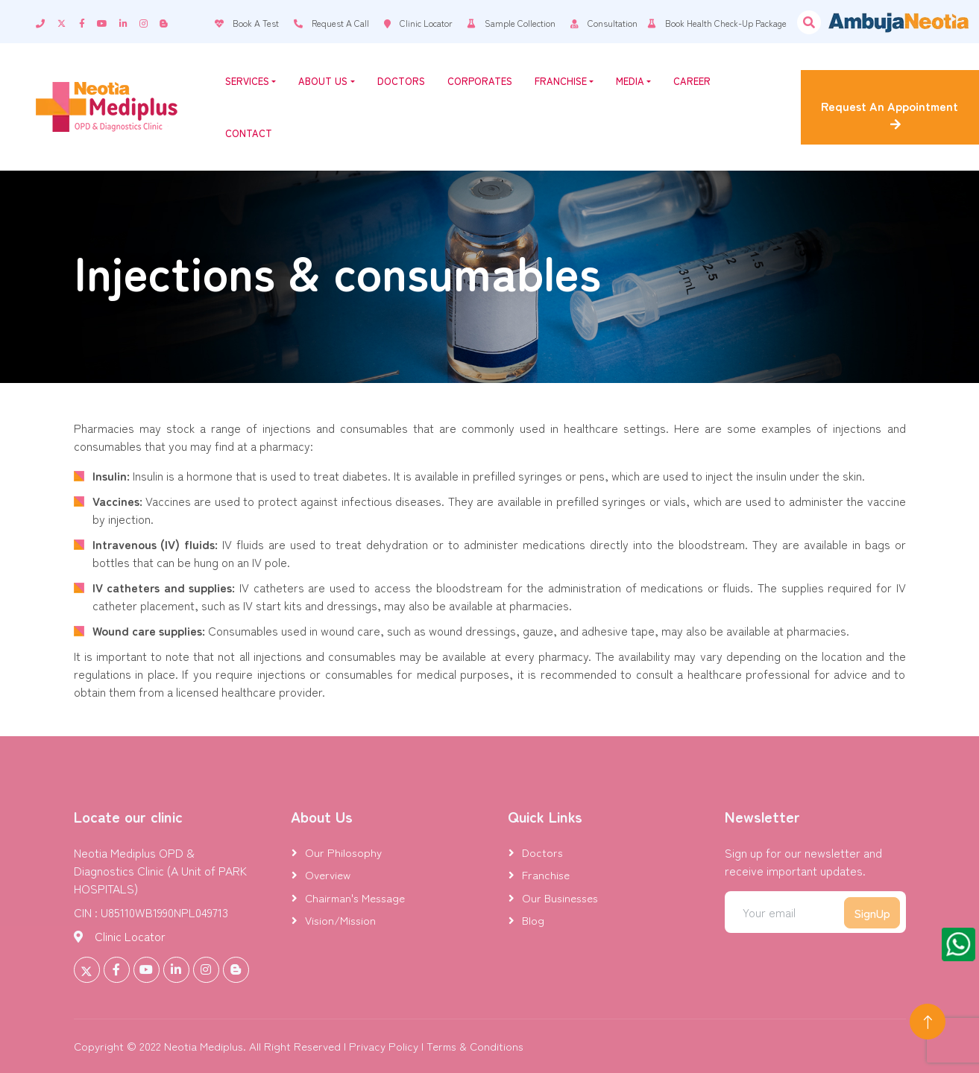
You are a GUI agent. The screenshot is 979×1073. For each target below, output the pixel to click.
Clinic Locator (130, 936)
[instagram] (149, 22)
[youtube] (108, 22)
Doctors (401, 81)
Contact (248, 133)
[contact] (46, 22)
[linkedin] (129, 22)
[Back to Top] (927, 1021)
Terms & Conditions (474, 1046)
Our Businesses (560, 897)
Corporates (479, 81)
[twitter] (68, 22)
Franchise (564, 81)
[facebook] (88, 22)
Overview (327, 874)
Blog (533, 920)
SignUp (872, 913)
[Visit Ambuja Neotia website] (898, 22)
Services (250, 81)
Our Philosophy (343, 852)
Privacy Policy (383, 1046)
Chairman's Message (355, 897)
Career (692, 81)
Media (633, 81)
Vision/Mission (340, 920)
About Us (326, 81)
